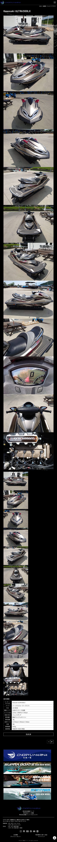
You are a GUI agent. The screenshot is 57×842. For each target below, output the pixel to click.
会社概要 (16, 834)
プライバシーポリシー (15, 836)
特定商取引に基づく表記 (41, 834)
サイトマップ (41, 836)
